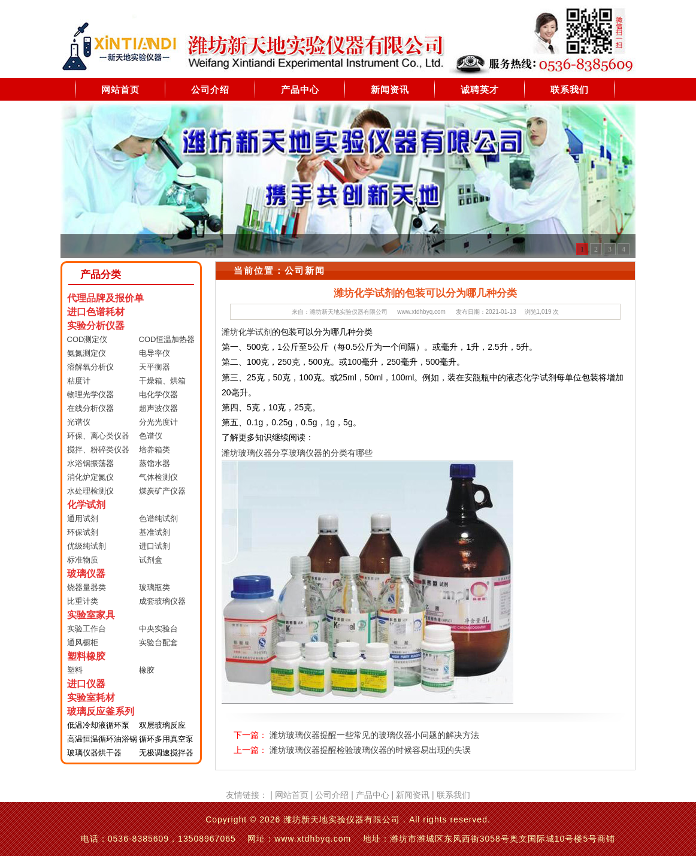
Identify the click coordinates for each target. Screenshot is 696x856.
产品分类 (100, 274)
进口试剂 (154, 546)
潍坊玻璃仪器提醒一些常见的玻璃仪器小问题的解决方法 (374, 735)
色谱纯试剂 (158, 518)
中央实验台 (158, 628)
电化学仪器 (158, 394)
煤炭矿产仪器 (162, 490)
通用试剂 (82, 518)
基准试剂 (154, 532)
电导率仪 (154, 353)
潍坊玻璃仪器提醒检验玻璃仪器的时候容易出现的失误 (370, 750)
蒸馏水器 (154, 463)
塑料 (75, 670)
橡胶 (147, 670)
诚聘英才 (480, 89)
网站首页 (120, 89)
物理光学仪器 (90, 394)
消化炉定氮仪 (90, 477)
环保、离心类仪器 (98, 435)
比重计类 (82, 601)
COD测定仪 (87, 339)
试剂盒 (150, 559)
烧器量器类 (86, 587)
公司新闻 (305, 270)
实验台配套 (158, 642)
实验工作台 (86, 628)
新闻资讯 (390, 89)
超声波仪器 (158, 408)
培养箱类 (154, 449)
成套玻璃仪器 (162, 601)
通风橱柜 (82, 642)
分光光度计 (158, 422)
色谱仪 (150, 435)
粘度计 (78, 380)
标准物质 (82, 559)
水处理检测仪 (90, 490)
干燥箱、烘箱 (162, 380)
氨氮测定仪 (86, 353)
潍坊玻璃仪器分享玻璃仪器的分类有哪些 (297, 453)
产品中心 (300, 89)
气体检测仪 (158, 477)
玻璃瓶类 (154, 587)
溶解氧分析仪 (90, 366)
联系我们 (569, 89)
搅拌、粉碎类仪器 (98, 449)
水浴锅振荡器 (90, 463)
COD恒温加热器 (167, 339)
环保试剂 (82, 532)
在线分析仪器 (90, 408)
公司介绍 (210, 89)
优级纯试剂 (86, 546)
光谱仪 (78, 422)
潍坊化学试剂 (247, 332)
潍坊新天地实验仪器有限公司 (349, 311)
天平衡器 (154, 366)
